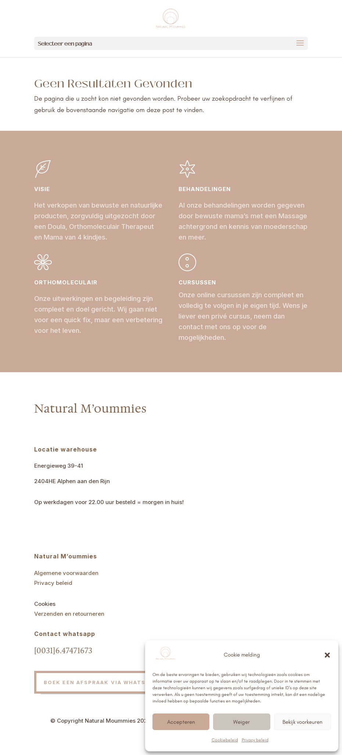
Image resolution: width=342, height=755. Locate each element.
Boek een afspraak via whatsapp (101, 682)
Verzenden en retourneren (69, 613)
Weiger (241, 722)
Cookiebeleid (225, 740)
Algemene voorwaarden (66, 572)
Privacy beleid (255, 740)
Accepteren (181, 722)
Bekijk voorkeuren (302, 722)
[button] (327, 655)
